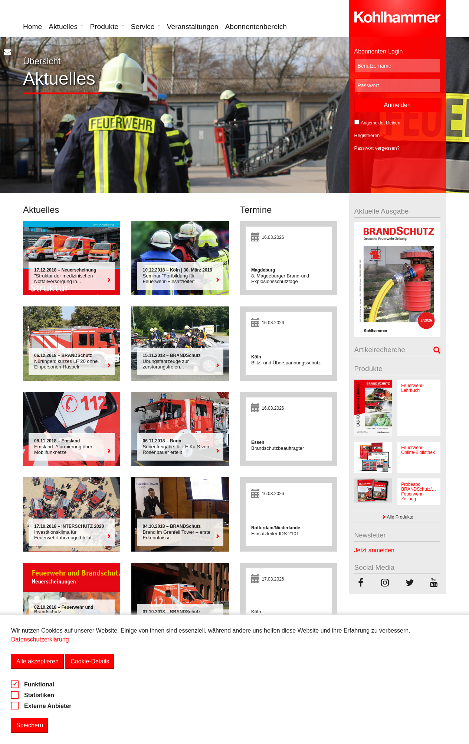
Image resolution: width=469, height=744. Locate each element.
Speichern (29, 725)
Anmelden (397, 105)
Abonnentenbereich (256, 26)
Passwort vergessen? (380, 148)
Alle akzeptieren (37, 661)
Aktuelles (66, 26)
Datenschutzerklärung (40, 639)
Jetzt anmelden (374, 550)
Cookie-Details (89, 661)
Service (145, 26)
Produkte (107, 26)
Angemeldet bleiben (377, 123)
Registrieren (370, 135)
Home (32, 26)
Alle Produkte (397, 517)
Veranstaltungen (193, 26)
